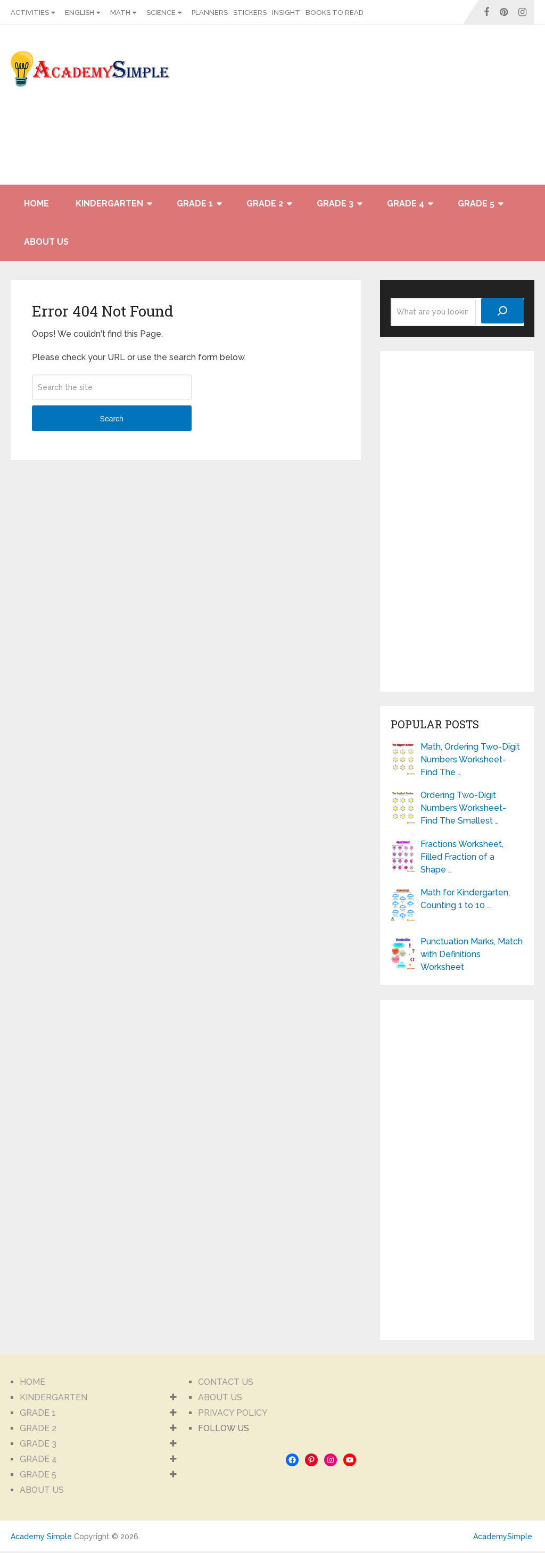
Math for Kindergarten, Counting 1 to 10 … (465, 898)
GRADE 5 (476, 203)
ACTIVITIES (30, 12)
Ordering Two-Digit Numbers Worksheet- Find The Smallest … (463, 808)
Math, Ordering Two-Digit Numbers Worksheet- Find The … (470, 759)
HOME (36, 203)
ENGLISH (79, 12)
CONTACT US (225, 1382)
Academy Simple (41, 1536)
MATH (120, 12)
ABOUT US (46, 242)
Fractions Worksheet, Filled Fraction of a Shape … (461, 857)
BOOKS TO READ (334, 12)
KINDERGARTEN (109, 203)
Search (111, 418)
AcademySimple (502, 1536)
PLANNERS (210, 12)
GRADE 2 (264, 203)
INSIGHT (286, 12)
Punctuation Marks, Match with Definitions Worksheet (471, 954)
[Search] (502, 310)
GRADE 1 (195, 203)
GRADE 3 (335, 203)
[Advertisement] (438, 110)
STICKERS (250, 12)
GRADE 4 (405, 203)
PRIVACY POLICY (233, 1413)
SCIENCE (161, 12)
